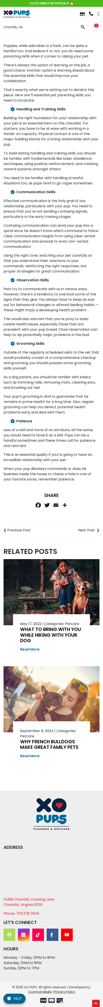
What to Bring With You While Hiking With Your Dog (50, 635)
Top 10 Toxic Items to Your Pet (28, 530)
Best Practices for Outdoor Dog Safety (75, 530)
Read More (30, 649)
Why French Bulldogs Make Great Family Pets (49, 744)
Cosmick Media (40, 992)
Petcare (72, 623)
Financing (82, 14)
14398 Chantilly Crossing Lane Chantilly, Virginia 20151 (29, 902)
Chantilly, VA (13, 27)
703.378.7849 (91, 14)
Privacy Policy (64, 992)
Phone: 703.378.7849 (21, 913)
